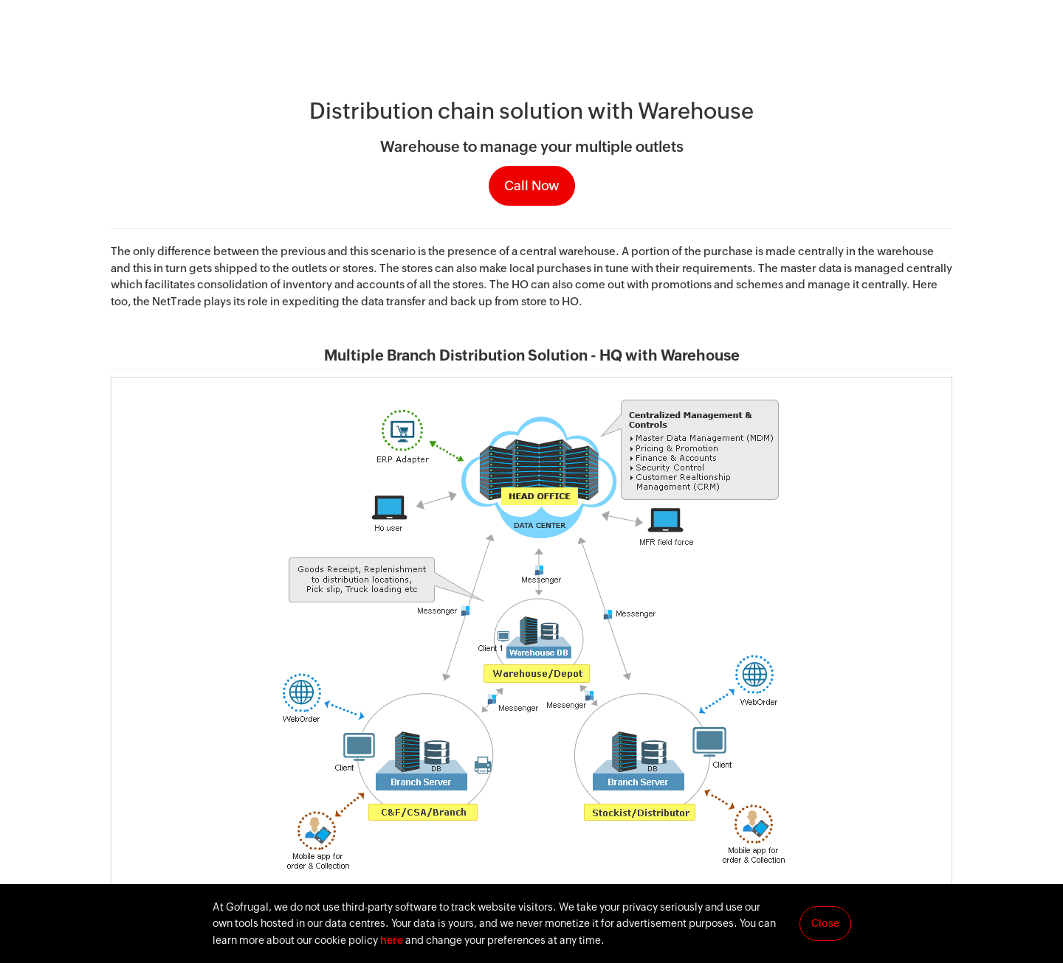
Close (825, 923)
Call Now (532, 185)
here (391, 940)
